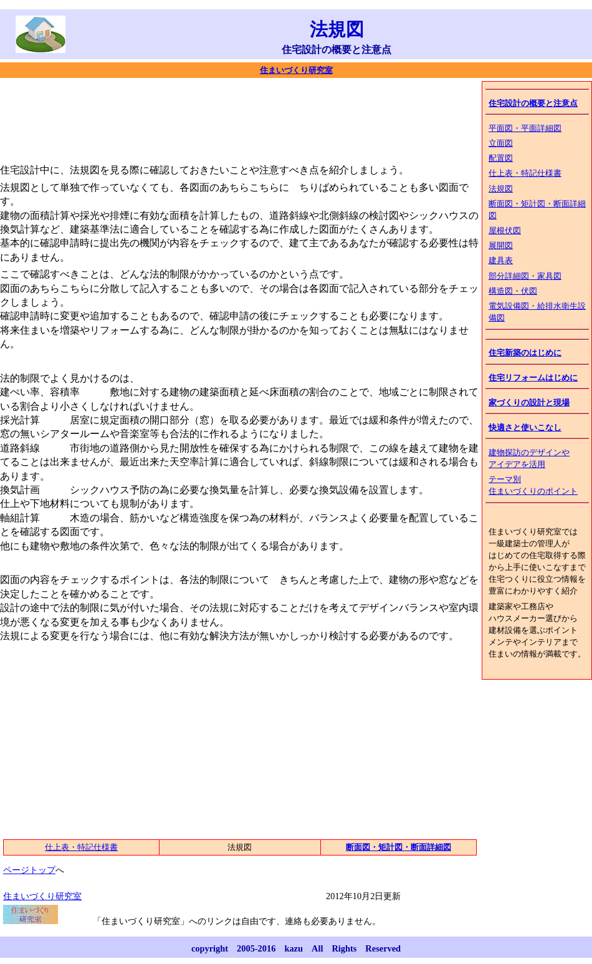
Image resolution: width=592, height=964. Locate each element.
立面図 (501, 143)
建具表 (501, 260)
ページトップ (29, 870)
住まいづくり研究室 (296, 70)
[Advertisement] (227, 118)
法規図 (501, 189)
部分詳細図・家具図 (525, 276)
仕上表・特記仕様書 (525, 173)
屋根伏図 (505, 230)
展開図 (501, 245)
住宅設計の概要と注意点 (533, 103)
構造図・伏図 (513, 291)
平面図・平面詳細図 (525, 128)
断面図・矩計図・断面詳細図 (398, 847)
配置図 (501, 158)
